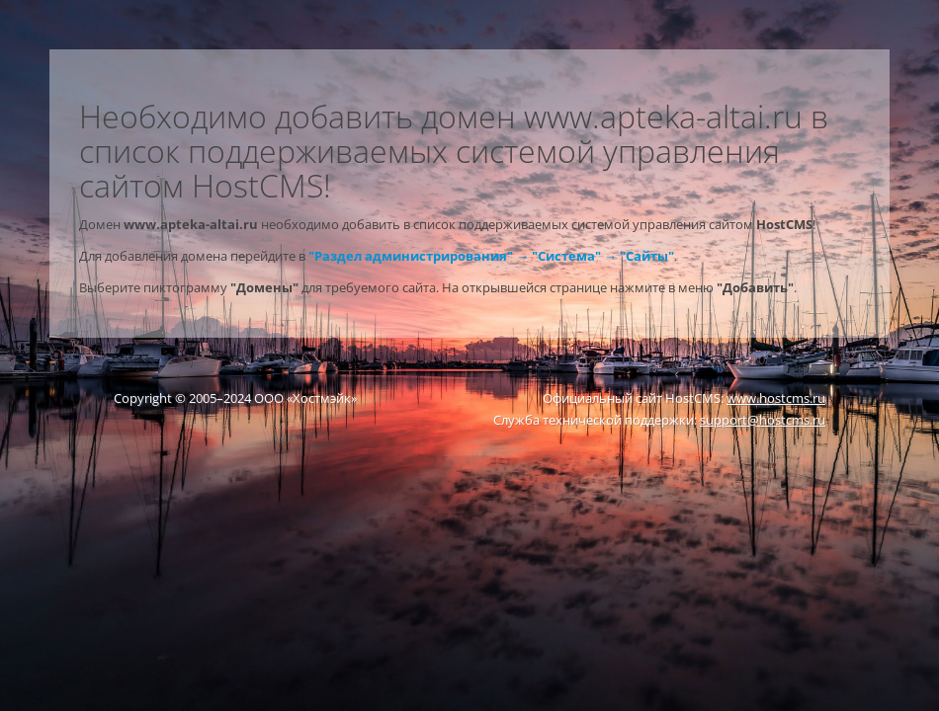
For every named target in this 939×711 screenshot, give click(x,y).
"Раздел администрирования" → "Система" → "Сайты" (491, 256)
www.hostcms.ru (775, 398)
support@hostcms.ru (762, 420)
